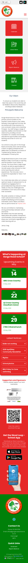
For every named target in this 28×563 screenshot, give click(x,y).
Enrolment (14, 546)
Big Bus (5, 358)
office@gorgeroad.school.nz (16, 531)
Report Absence (14, 549)
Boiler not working (10, 344)
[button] (5, 2)
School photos (8, 363)
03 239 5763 (16, 529)
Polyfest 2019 (21, 203)
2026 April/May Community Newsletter (12, 350)
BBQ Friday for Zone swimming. (10, 370)
